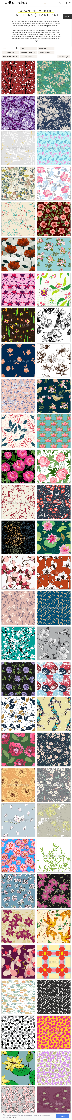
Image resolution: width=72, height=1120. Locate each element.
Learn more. (13, 1117)
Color (22, 48)
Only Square (28, 57)
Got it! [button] (63, 1116)
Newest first (10, 53)
